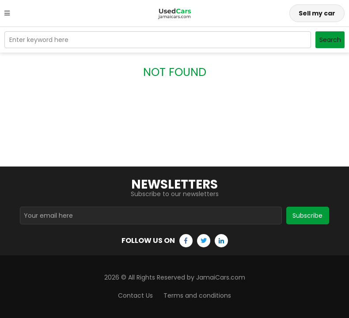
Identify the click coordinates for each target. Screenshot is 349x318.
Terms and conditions (197, 295)
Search (330, 39)
